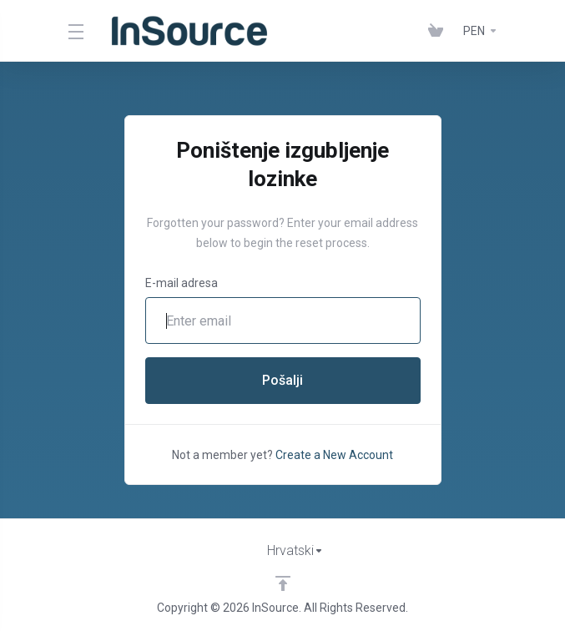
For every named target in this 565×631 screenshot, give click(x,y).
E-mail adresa (181, 283)
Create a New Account (334, 455)
